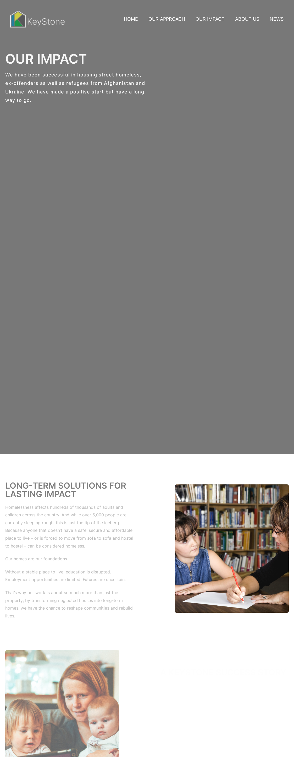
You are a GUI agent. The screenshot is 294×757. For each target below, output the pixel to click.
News (277, 19)
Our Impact (210, 19)
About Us (247, 19)
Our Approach (166, 19)
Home (131, 19)
